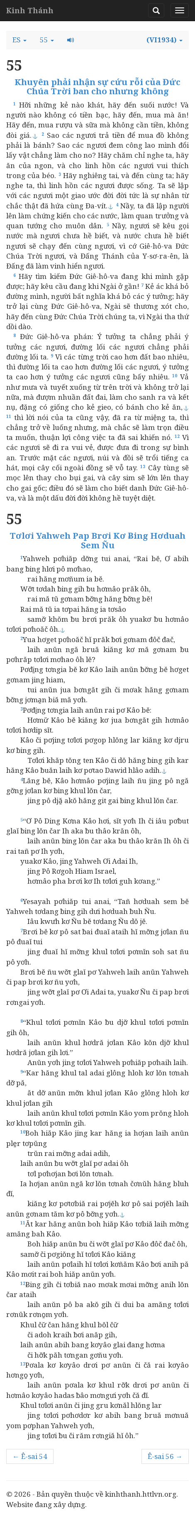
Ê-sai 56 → (165, 1456)
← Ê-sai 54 (29, 1456)
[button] (19, 40)
